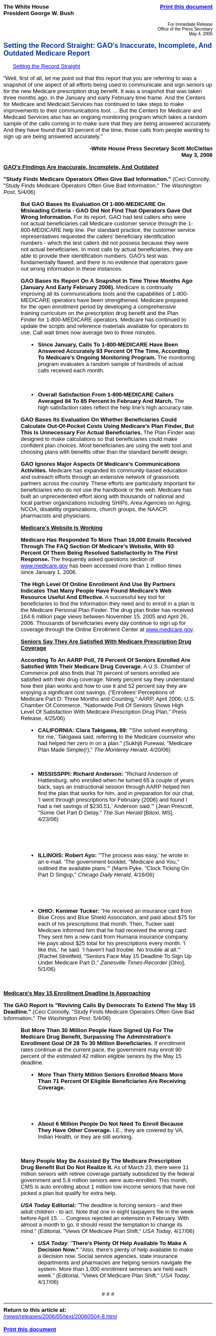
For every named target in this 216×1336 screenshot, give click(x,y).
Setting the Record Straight (46, 66)
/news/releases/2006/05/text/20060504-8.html (60, 1316)
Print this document (186, 6)
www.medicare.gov (44, 565)
